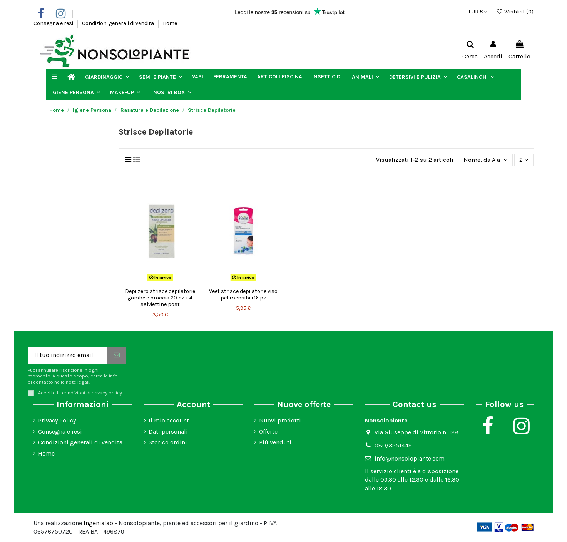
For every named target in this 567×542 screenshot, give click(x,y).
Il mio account (169, 420)
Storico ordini (168, 442)
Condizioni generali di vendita (118, 23)
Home (170, 23)
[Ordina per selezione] (485, 160)
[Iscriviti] (116, 355)
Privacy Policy (57, 420)
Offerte (268, 431)
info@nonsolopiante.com (410, 458)
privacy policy (107, 393)
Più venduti (275, 442)
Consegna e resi (53, 23)
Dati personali (168, 431)
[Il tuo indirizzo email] (67, 355)
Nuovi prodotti (280, 420)
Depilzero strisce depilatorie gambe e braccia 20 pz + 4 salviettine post (160, 298)
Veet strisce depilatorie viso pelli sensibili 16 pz (243, 294)
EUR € (477, 11)
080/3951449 (393, 445)
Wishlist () (515, 11)
